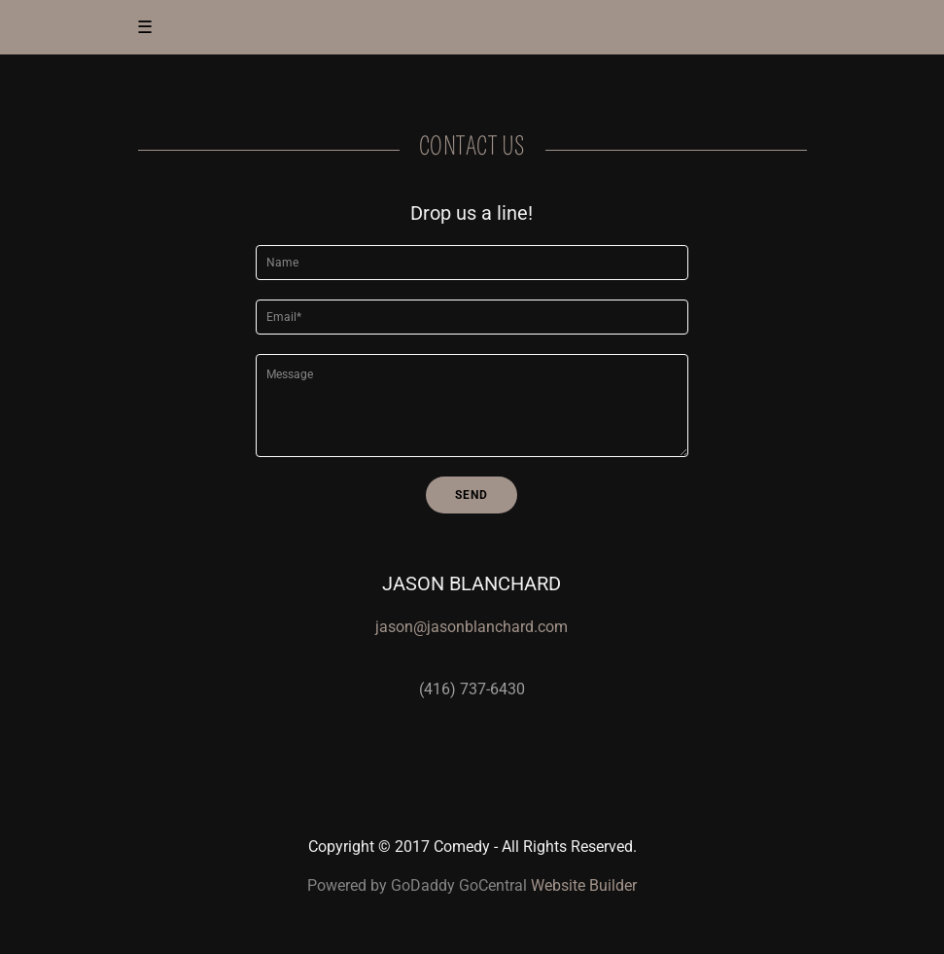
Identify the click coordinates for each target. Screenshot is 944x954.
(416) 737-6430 (472, 689)
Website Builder (584, 885)
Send (471, 495)
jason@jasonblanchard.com (471, 627)
